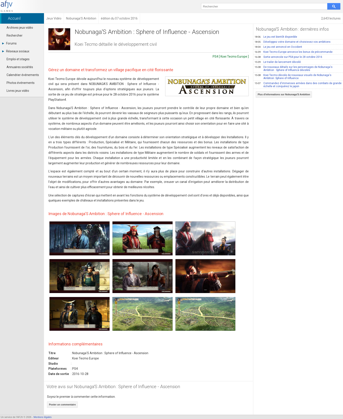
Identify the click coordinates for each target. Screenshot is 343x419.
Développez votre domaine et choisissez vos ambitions (293, 41)
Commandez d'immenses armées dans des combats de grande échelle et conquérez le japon (298, 85)
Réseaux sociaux (15, 51)
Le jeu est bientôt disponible (276, 36)
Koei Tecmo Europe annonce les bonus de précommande (293, 51)
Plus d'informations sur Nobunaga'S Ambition (284, 94)
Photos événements (21, 83)
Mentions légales (42, 417)
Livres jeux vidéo (18, 90)
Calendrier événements (23, 75)
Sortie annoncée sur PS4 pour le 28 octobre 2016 (288, 56)
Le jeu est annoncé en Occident (278, 46)
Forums (9, 43)
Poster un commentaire (62, 404)
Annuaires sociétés (20, 67)
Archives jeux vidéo (20, 27)
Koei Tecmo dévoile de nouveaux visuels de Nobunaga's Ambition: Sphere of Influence (293, 77)
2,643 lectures (331, 18)
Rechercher (15, 35)
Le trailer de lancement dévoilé (278, 62)
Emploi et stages (18, 59)
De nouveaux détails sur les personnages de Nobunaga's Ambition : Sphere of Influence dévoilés (293, 68)
